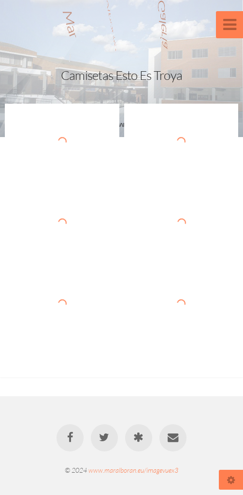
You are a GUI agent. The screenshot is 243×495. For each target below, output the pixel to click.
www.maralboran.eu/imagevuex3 (133, 470)
